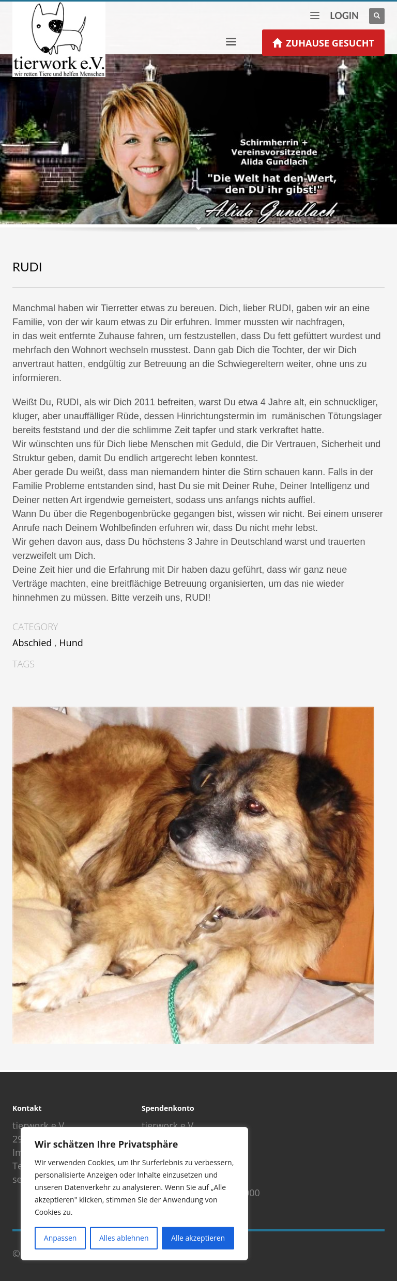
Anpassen (60, 1238)
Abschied (32, 642)
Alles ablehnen (123, 1238)
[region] (134, 1193)
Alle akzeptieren (198, 1238)
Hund (71, 642)
